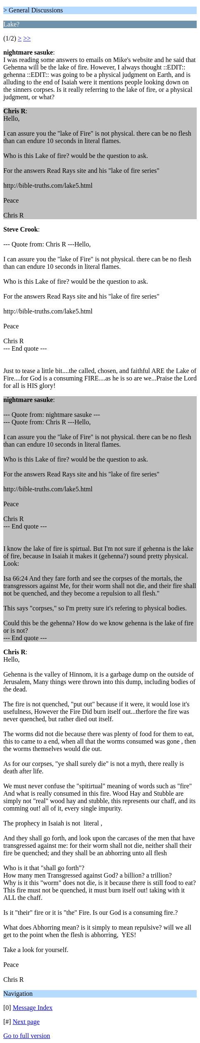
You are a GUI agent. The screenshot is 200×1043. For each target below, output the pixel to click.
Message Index (32, 1007)
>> (27, 38)
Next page (26, 1021)
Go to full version (26, 1035)
